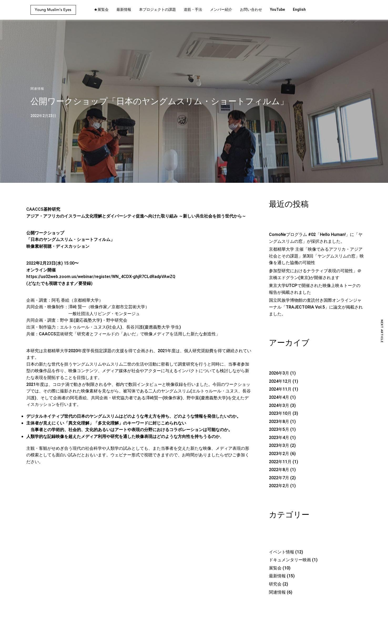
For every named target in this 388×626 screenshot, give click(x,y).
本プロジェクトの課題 (157, 9)
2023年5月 (279, 429)
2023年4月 (279, 438)
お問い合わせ (251, 9)
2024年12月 (280, 381)
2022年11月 (280, 462)
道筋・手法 (193, 9)
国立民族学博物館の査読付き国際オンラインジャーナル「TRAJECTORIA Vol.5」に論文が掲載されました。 (316, 307)
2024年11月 (280, 389)
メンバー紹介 (221, 9)
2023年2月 (279, 454)
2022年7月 (279, 478)
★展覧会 (101, 9)
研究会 (275, 584)
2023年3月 (279, 445)
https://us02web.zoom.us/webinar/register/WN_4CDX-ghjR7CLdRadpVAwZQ (100, 277)
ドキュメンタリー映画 (290, 560)
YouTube (277, 9)
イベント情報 (281, 552)
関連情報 (37, 88)
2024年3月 (279, 405)
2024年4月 (279, 397)
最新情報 (123, 9)
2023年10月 (280, 413)
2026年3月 (279, 373)
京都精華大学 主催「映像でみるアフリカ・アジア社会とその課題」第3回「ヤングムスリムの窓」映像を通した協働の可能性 (316, 256)
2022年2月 (279, 486)
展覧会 (275, 568)
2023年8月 (279, 421)
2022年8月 (279, 470)
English (299, 9)
